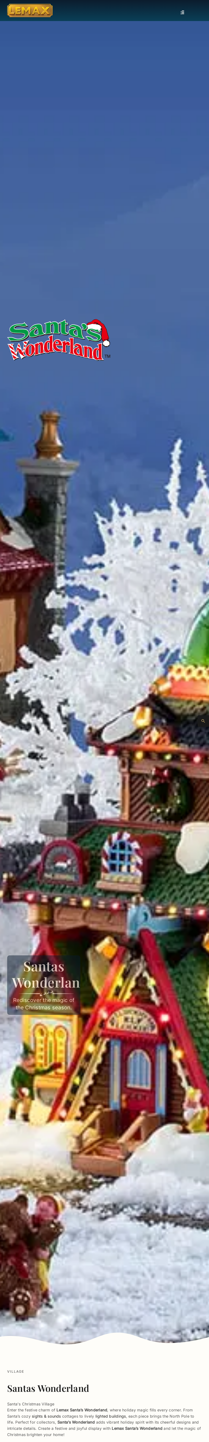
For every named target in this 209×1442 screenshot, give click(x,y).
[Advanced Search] (203, 721)
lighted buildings (110, 1416)
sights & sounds (46, 1416)
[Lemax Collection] (30, 5)
